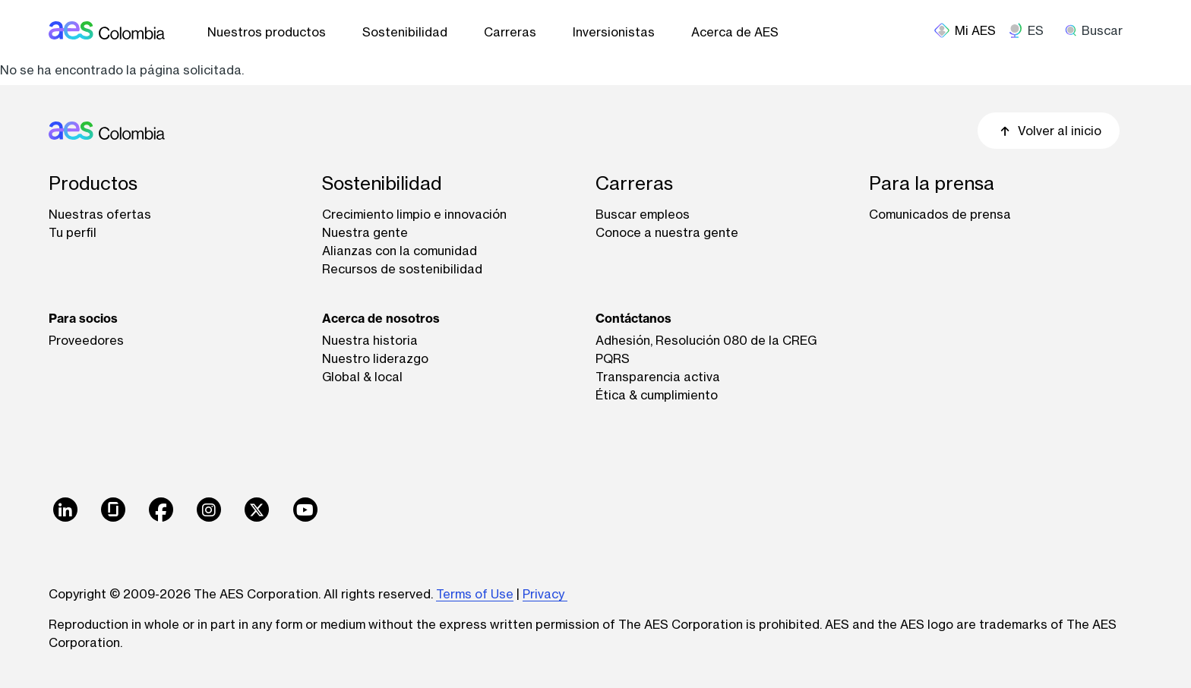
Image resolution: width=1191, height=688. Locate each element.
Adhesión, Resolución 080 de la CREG (706, 340)
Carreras (510, 31)
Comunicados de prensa (940, 214)
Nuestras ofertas (100, 214)
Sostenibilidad (404, 31)
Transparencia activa (658, 376)
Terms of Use (474, 593)
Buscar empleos (643, 214)
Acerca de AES (735, 31)
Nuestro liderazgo (375, 358)
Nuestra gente (365, 232)
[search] (1099, 30)
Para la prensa (931, 183)
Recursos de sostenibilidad (402, 268)
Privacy (545, 593)
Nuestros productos (266, 31)
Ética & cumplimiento (657, 394)
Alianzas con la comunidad (399, 250)
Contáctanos (633, 318)
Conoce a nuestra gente (667, 232)
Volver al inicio (1048, 130)
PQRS (613, 358)
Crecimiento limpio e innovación (414, 214)
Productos (93, 183)
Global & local (362, 376)
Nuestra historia (370, 340)
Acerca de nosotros (381, 318)
